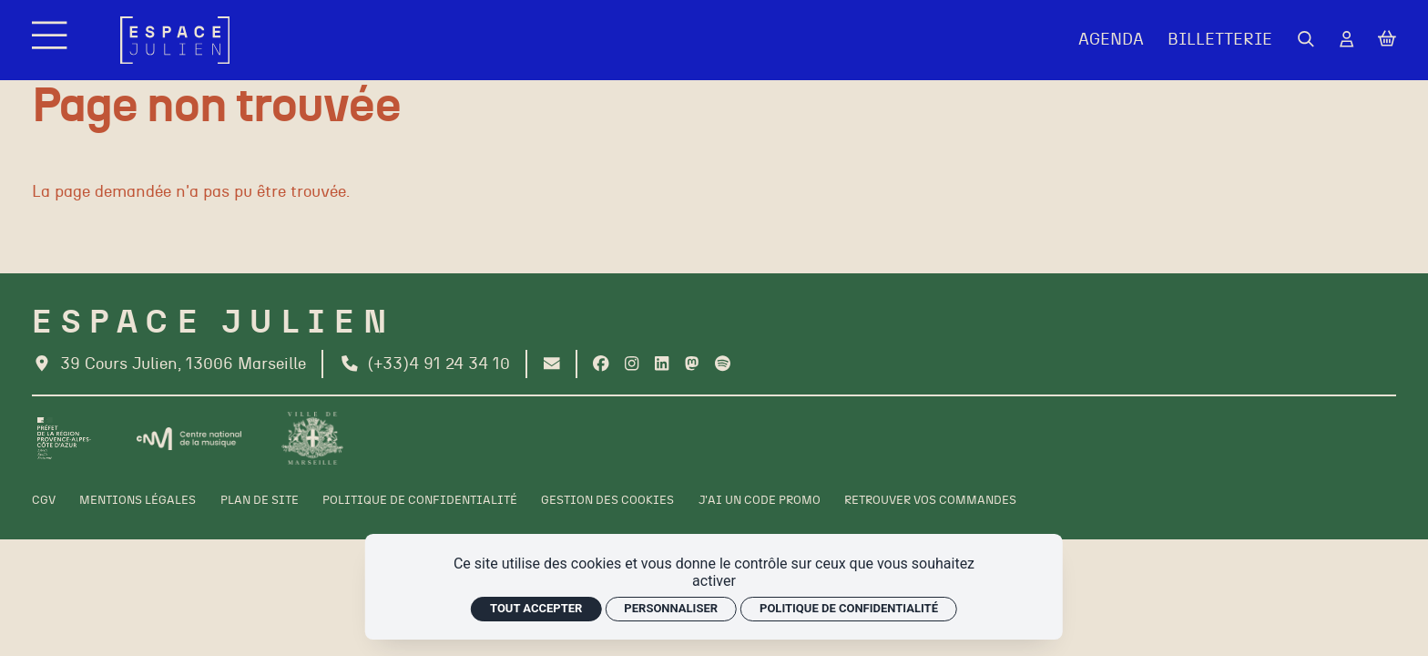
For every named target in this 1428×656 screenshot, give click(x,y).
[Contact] (552, 364)
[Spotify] (722, 364)
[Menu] (52, 39)
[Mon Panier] (1387, 39)
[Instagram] (631, 364)
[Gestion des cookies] (607, 500)
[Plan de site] (259, 500)
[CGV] (44, 500)
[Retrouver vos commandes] (930, 500)
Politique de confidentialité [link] (849, 608)
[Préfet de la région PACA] (64, 438)
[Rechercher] (1306, 40)
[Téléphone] (425, 364)
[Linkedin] (661, 364)
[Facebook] (601, 364)
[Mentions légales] (137, 500)
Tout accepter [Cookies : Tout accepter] (536, 608)
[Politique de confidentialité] (419, 500)
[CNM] (189, 438)
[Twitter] (692, 364)
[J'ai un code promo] (760, 500)
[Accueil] (175, 40)
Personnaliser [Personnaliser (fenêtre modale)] (671, 608)
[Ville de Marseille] (312, 438)
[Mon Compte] (1346, 40)
